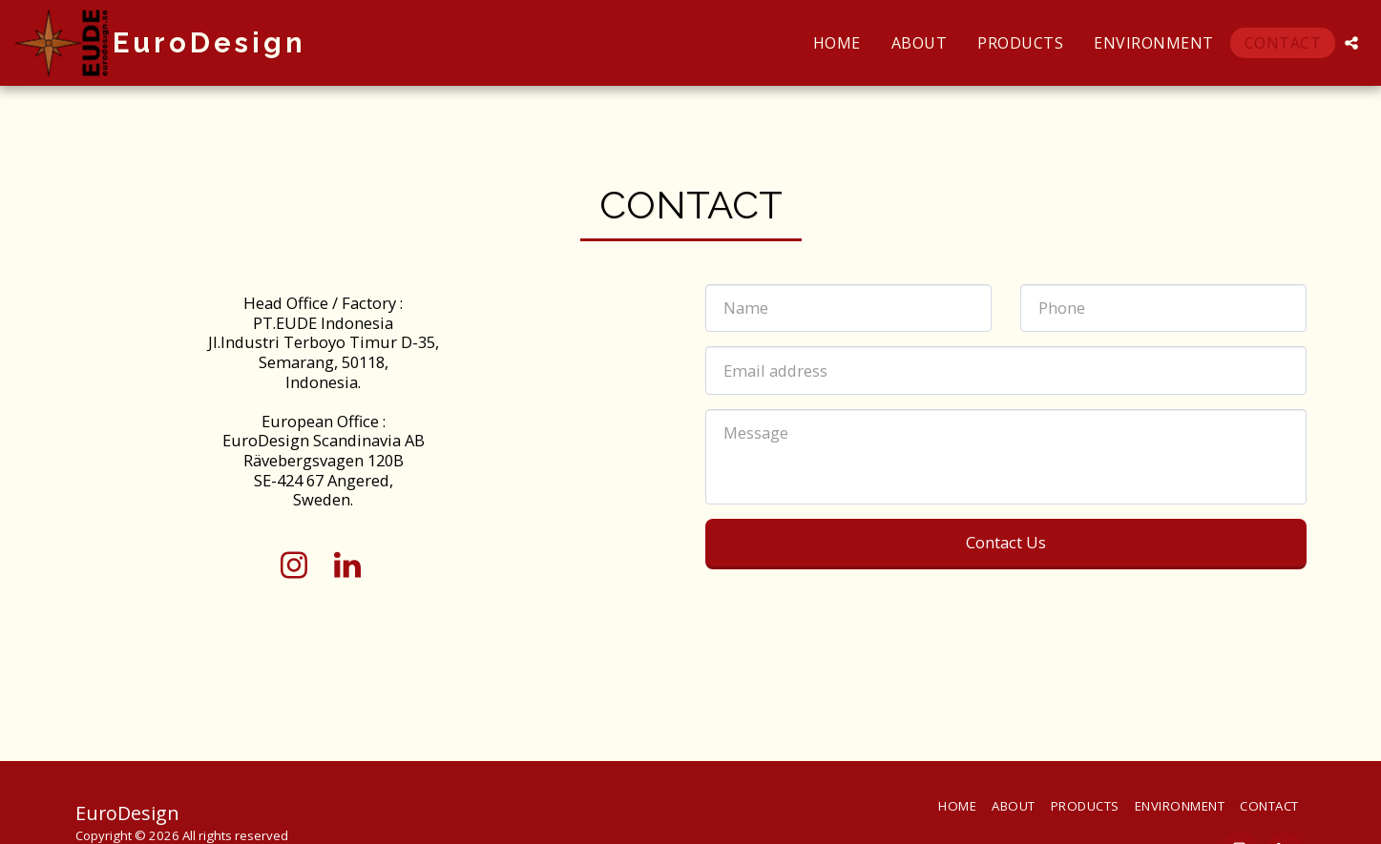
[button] (1351, 43)
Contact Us (1006, 542)
